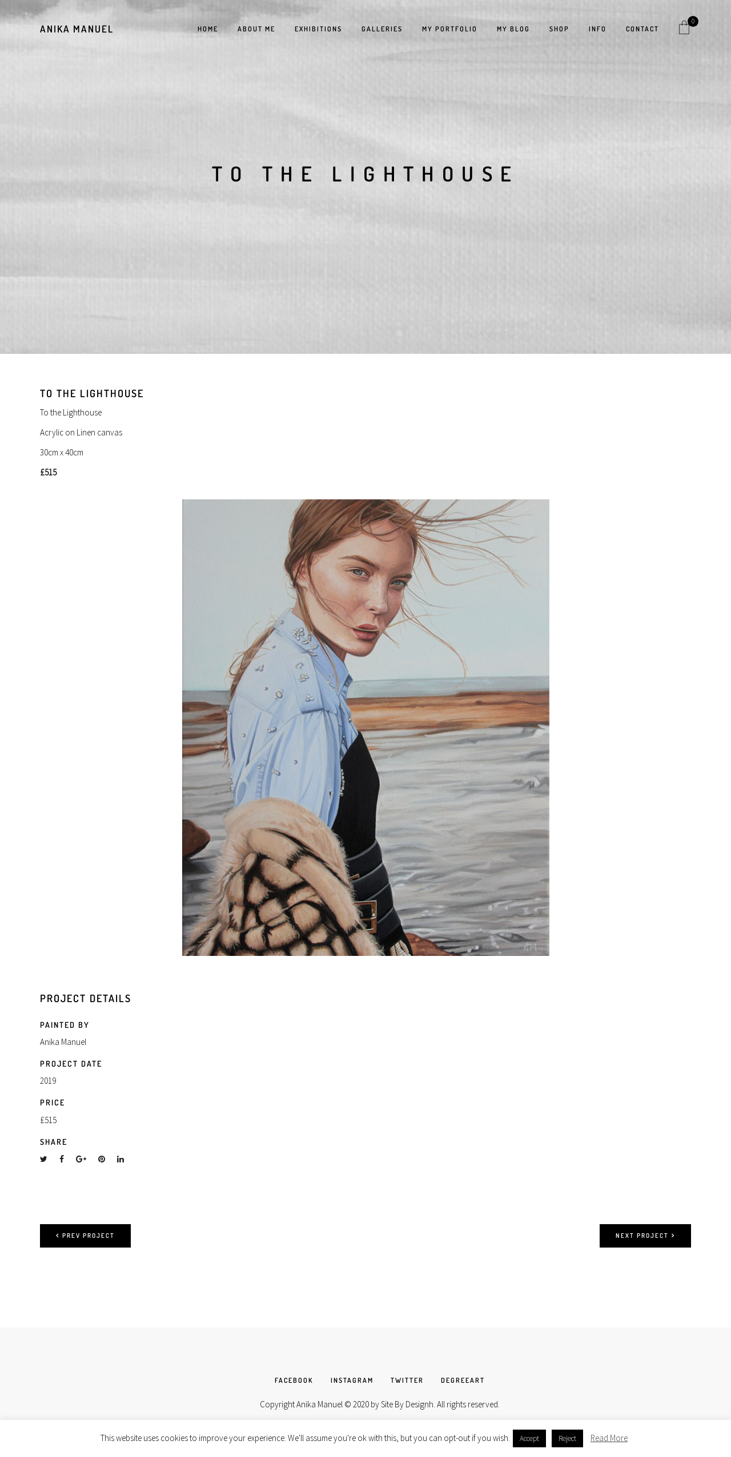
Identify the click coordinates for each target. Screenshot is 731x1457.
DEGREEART (463, 1380)
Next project (645, 1236)
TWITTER (407, 1380)
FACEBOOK (294, 1380)
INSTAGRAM (352, 1380)
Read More (609, 1437)
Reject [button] (567, 1438)
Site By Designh (407, 1404)
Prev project (85, 1236)
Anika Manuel (77, 29)
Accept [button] (529, 1438)
